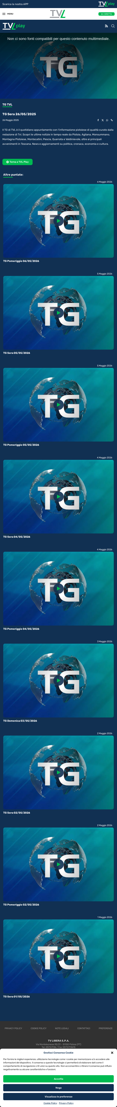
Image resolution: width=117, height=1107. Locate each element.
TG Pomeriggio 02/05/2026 (21, 904)
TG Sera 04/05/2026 (16, 536)
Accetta (58, 1078)
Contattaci (83, 1028)
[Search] (113, 26)
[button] (112, 1052)
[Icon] (58, 221)
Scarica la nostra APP (15, 4)
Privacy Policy (66, 1103)
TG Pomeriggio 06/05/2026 (21, 261)
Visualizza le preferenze (58, 1096)
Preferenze (105, 1028)
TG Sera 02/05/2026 (16, 812)
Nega (59, 1087)
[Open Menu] (3, 13)
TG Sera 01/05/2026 (16, 996)
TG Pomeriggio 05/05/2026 (21, 444)
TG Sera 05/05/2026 (16, 352)
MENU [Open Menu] (8, 14)
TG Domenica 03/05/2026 (20, 720)
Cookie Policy (50, 1103)
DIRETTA (108, 14)
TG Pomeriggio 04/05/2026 (21, 628)
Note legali (62, 1028)
